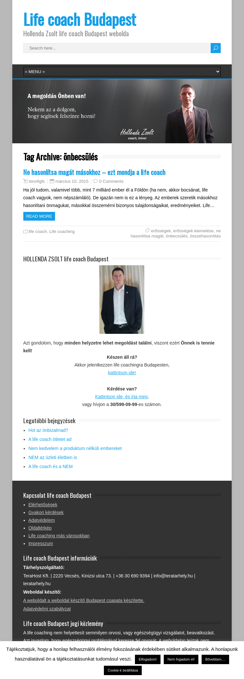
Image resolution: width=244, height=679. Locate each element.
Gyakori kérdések (46, 512)
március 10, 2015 (71, 181)
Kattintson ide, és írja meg (121, 396)
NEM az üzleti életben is (52, 457)
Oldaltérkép (40, 528)
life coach (38, 231)
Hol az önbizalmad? (48, 430)
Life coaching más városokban (59, 535)
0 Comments (111, 181)
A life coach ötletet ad (50, 439)
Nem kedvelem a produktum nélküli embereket (75, 448)
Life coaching (61, 231)
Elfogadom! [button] (148, 659)
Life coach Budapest (79, 18)
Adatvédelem (41, 520)
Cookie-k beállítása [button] (123, 670)
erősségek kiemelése (193, 230)
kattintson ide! (122, 372)
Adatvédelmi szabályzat (47, 608)
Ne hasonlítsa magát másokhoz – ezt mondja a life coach (94, 172)
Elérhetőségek (43, 504)
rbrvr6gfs (37, 181)
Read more (39, 216)
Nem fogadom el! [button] (181, 659)
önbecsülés (176, 236)
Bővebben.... (215, 659)
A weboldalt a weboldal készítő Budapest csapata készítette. (83, 600)
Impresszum (40, 543)
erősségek (161, 230)
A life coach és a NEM (50, 466)
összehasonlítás (205, 236)
